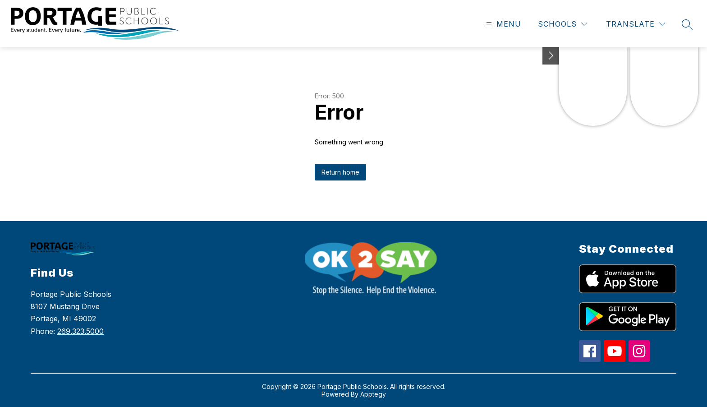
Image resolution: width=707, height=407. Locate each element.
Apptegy (373, 394)
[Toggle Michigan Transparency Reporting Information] (551, 56)
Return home (340, 172)
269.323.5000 (80, 331)
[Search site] (687, 24)
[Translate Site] (635, 24)
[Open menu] (502, 24)
